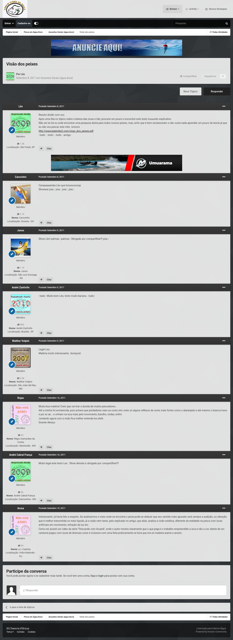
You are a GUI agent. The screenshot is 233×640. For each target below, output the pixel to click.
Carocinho (20, 176)
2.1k (20, 214)
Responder (217, 91)
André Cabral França (20, 454)
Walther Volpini (20, 340)
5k (20, 492)
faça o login (97, 575)
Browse (173, 9)
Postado (51, 106)
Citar (49, 148)
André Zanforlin (20, 287)
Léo (23, 74)
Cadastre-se (24, 23)
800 (20, 324)
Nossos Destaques (217, 9)
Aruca (20, 508)
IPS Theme (11, 628)
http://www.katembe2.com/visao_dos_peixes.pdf (66, 131)
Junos (20, 230)
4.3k (20, 378)
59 (21, 545)
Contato (20, 632)
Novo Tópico (191, 91)
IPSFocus (24, 628)
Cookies (31, 632)
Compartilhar (188, 76)
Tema (10, 632)
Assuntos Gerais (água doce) (57, 77)
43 (21, 435)
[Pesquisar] (189, 23)
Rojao (20, 397)
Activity (193, 9)
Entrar (9, 23)
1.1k (20, 267)
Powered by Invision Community (211, 631)
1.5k (20, 143)
